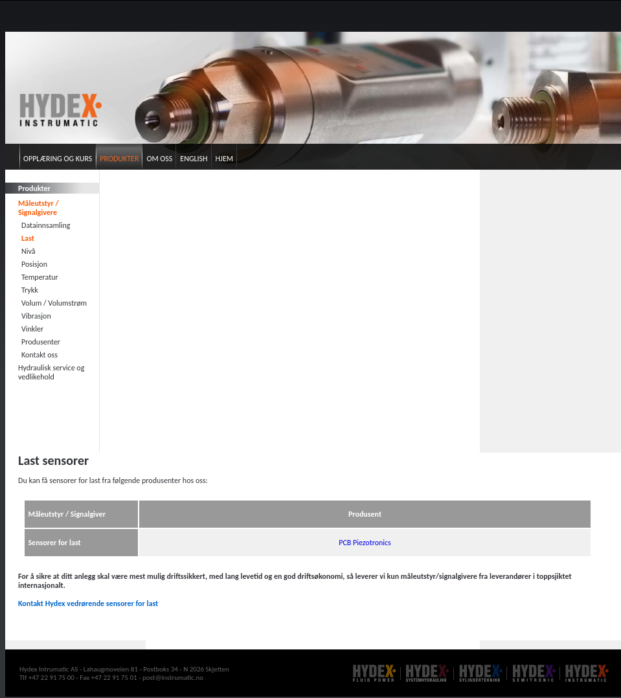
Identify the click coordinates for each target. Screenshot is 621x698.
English (193, 158)
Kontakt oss (39, 354)
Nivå (28, 251)
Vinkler (32, 328)
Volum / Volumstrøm (54, 303)
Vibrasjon (36, 316)
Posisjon (34, 264)
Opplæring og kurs (57, 158)
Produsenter (40, 341)
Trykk (29, 290)
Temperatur (39, 277)
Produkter (119, 158)
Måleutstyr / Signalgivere (38, 208)
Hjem (224, 158)
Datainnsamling (46, 225)
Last (27, 238)
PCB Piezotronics (365, 542)
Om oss (159, 158)
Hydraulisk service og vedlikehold (51, 372)
